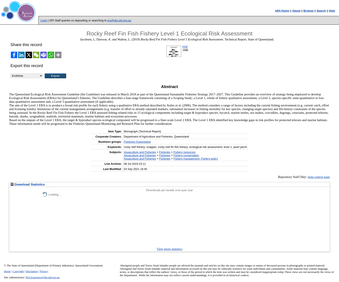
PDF (185, 46)
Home (7, 271)
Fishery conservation (186, 155)
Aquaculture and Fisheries (140, 152)
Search (321, 10)
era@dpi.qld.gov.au (119, 20)
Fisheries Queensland (137, 141)
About (296, 10)
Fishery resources (184, 152)
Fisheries (164, 152)
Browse (308, 10)
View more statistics (169, 249)
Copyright (18, 271)
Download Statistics (28, 184)
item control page (319, 177)
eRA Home (282, 10)
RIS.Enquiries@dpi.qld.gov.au (43, 277)
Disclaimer (32, 271)
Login (43, 20)
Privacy (44, 271)
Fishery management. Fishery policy (195, 158)
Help (332, 10)
